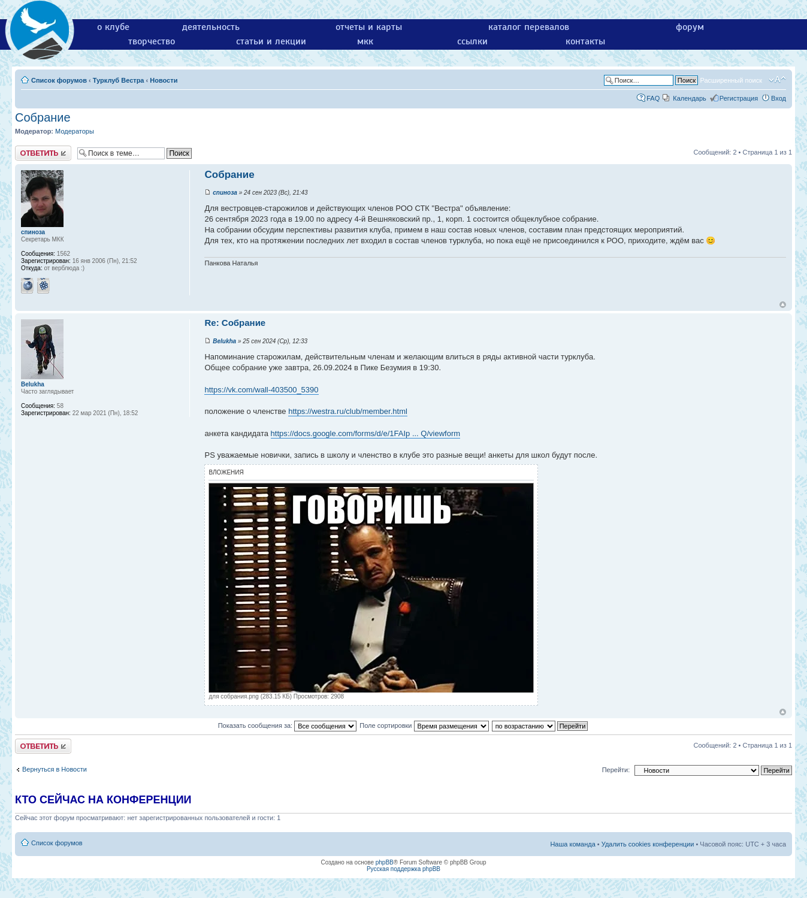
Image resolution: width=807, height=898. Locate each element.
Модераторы (74, 131)
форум (690, 27)
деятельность (211, 27)
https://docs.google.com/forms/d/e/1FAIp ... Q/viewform (365, 433)
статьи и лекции (271, 41)
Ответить (43, 153)
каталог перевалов (528, 27)
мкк (365, 41)
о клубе (113, 27)
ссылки (472, 41)
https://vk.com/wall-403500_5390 (261, 389)
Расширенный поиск (731, 80)
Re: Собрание (234, 323)
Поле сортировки (423, 725)
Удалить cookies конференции (648, 844)
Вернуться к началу (782, 304)
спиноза (225, 192)
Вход (778, 98)
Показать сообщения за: (287, 725)
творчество (151, 41)
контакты (585, 41)
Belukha (224, 341)
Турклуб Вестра (118, 80)
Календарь (689, 98)
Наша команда (572, 844)
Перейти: (616, 769)
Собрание (43, 117)
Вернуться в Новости (54, 769)
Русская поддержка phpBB (403, 869)
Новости (163, 80)
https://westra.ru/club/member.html (347, 411)
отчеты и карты (369, 27)
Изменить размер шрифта (777, 79)
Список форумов (59, 80)
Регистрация (739, 98)
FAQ (653, 98)
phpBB (385, 862)
